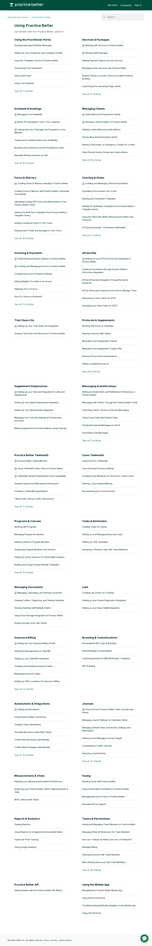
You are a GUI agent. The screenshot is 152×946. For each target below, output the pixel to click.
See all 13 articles (91, 440)
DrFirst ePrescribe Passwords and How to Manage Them (109, 290)
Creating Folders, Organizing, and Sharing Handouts (39, 600)
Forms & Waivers (25, 177)
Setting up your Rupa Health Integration (101, 608)
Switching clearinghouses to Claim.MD (32, 651)
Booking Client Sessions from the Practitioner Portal (39, 147)
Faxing (86, 775)
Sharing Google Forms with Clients (30, 623)
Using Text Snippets (24, 83)
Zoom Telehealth (93, 455)
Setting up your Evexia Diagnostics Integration (104, 600)
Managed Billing (89, 847)
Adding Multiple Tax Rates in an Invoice (33, 281)
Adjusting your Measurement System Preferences (38, 781)
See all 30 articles (24, 163)
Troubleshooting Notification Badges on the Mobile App (109, 905)
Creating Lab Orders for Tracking (98, 593)
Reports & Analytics (27, 818)
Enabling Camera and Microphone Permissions (36, 483)
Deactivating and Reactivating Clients (100, 137)
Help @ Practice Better (18, 17)
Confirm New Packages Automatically (32, 747)
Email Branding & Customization (97, 651)
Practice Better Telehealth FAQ (32, 461)
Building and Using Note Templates (99, 198)
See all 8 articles (91, 371)
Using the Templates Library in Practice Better (36, 60)
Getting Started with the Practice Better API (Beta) (38, 890)
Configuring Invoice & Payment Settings (33, 274)
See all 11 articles (23, 91)
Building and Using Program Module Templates (36, 564)
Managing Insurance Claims (27, 673)
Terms (46, 940)
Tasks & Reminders (94, 521)
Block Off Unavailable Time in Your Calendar (39, 122)
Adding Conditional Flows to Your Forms (33, 223)
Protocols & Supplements (98, 320)
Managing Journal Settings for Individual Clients (104, 720)
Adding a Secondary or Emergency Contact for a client (108, 144)
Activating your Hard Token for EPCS (100, 305)
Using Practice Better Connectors (30, 717)
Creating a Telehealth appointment (31, 491)
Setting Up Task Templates (95, 542)
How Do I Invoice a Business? (28, 296)
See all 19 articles (91, 160)
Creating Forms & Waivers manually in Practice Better (43, 183)
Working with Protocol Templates (98, 326)
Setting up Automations (29, 709)
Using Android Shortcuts (93, 898)
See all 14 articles (24, 304)
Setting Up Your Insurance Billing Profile (36, 643)
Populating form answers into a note (99, 191)
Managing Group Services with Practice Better (104, 68)
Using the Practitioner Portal (32, 39)
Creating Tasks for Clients (94, 527)
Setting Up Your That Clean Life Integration (38, 326)
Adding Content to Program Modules (31, 542)
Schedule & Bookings (28, 108)
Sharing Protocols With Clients (96, 333)
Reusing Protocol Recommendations (99, 356)
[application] (144, 938)
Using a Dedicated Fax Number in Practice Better (105, 789)
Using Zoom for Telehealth (95, 461)
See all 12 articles (23, 572)
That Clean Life (24, 320)
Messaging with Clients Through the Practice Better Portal (109, 402)
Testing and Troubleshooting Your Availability (36, 140)
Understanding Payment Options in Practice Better (42, 258)
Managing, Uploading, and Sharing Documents (40, 593)
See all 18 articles (91, 870)
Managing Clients (93, 108)
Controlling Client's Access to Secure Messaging (105, 410)
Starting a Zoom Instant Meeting (97, 483)
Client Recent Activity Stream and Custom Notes (105, 152)
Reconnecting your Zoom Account (98, 491)
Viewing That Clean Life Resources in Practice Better (39, 333)
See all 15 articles (91, 94)
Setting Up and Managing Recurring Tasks (102, 534)
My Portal (112, 5)
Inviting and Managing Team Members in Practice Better (109, 824)
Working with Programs (25, 527)
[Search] (122, 17)
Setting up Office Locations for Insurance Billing (37, 681)
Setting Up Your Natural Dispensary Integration (36, 402)
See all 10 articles (24, 755)
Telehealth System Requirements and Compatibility (42, 476)
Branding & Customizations (99, 637)
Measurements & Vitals (29, 775)
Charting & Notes (93, 177)
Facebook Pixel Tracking (26, 839)
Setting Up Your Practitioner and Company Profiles (38, 53)
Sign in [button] (138, 5)
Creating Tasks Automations (27, 724)
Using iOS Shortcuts (91, 913)
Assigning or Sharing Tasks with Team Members (105, 549)
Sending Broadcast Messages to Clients (101, 425)
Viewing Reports (22, 824)
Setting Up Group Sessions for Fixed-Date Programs (39, 557)
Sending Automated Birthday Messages (33, 45)
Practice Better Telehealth (31, 455)
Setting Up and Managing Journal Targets (102, 738)
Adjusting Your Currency (25, 289)
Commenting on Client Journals (97, 746)
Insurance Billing (25, 637)
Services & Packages (95, 39)
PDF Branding (88, 666)
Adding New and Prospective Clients (102, 114)
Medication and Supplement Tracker (99, 341)
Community (126, 5)
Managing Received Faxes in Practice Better (103, 796)
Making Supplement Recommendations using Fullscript (40, 428)
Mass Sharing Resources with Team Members (104, 862)
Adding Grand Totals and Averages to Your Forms (38, 230)
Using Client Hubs (22, 75)
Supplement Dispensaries (30, 386)
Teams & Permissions (96, 818)
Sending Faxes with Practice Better (99, 781)
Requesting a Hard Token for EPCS (99, 298)
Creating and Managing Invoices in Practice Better (42, 266)
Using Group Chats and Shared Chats (100, 417)
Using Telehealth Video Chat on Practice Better (40, 468)
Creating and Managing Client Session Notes (106, 183)
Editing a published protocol (95, 364)
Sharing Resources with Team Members (101, 854)
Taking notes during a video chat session (34, 498)
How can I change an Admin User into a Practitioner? (107, 839)
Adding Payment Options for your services (102, 60)
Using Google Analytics (25, 847)
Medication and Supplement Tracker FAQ (102, 348)
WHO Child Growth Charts (26, 799)
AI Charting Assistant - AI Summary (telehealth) (104, 227)
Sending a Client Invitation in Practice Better (106, 122)
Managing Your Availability (30, 114)
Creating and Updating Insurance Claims (33, 666)
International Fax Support (94, 804)
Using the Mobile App (95, 884)
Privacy (54, 940)
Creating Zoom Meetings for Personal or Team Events (108, 476)
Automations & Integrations (32, 703)
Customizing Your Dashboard (28, 68)
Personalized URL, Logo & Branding (99, 643)
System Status (65, 940)
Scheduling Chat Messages (95, 433)
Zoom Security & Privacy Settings (98, 468)
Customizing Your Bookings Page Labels (101, 86)
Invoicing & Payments (28, 252)
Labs (85, 587)
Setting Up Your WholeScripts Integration (33, 410)
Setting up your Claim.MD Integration (31, 658)
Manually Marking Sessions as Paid (31, 155)
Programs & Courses (27, 521)
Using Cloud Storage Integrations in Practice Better (38, 615)
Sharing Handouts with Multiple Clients (32, 608)
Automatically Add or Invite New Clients (33, 732)
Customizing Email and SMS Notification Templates (106, 658)
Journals (87, 703)
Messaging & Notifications (99, 386)
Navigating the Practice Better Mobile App (102, 890)
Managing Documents (28, 587)
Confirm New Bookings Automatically (31, 739)
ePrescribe (89, 252)
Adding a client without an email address (101, 129)
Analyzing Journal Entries (94, 753)
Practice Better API (26, 884)
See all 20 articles (24, 238)
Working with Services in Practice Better (104, 45)
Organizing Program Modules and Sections (35, 549)
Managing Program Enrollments (29, 534)
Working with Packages (96, 53)
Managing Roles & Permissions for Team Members (106, 832)
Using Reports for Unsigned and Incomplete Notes (38, 832)
